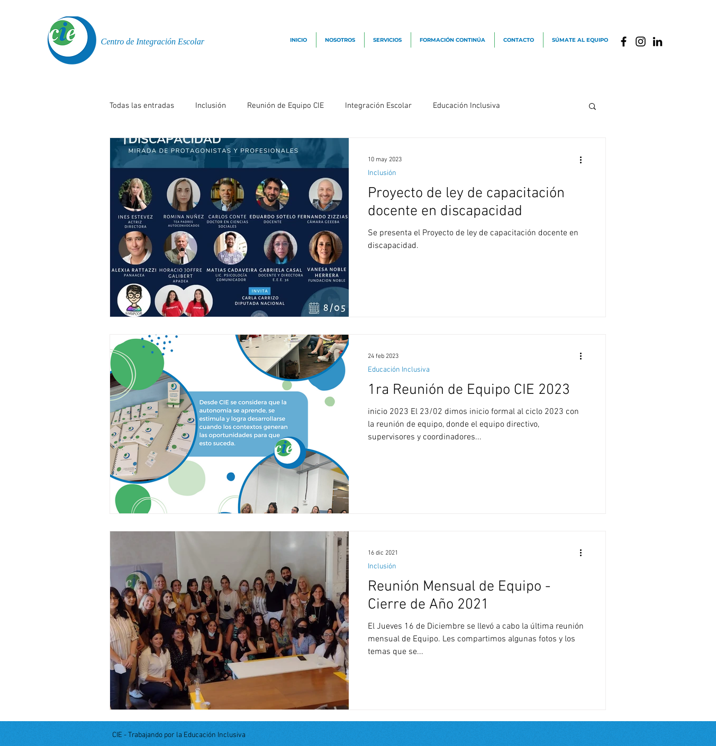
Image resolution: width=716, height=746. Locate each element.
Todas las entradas (142, 105)
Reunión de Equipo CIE (285, 105)
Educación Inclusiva (466, 105)
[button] (592, 107)
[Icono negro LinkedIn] (657, 41)
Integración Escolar (378, 105)
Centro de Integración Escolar (152, 41)
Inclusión (210, 105)
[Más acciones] (584, 159)
